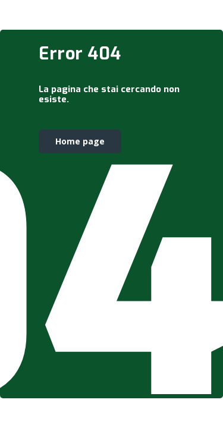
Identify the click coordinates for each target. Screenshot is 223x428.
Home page (80, 141)
